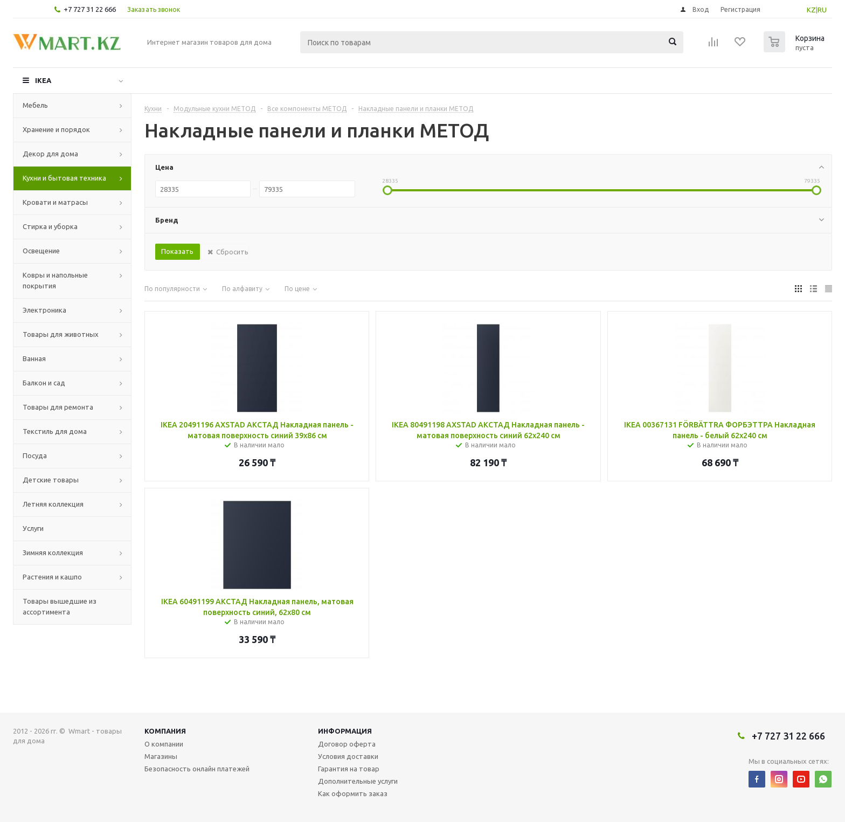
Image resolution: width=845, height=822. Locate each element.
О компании (163, 744)
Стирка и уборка (50, 226)
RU (822, 9)
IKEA (43, 80)
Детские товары (51, 479)
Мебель (35, 105)
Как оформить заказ (352, 793)
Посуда (35, 455)
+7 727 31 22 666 (90, 9)
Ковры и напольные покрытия (55, 280)
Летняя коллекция (53, 504)
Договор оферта (347, 744)
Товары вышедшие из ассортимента (59, 606)
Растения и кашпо (52, 577)
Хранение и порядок (56, 129)
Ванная (34, 358)
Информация (345, 731)
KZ (811, 9)
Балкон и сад (44, 382)
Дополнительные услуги (358, 781)
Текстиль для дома (55, 431)
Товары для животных (61, 334)
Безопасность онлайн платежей (197, 768)
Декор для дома (50, 153)
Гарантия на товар (348, 768)
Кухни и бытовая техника (64, 178)
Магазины (160, 756)
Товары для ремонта (58, 407)
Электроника (44, 310)
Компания (165, 731)
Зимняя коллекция (53, 552)
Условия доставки (348, 756)
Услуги (33, 528)
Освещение (41, 250)
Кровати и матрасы (55, 202)
